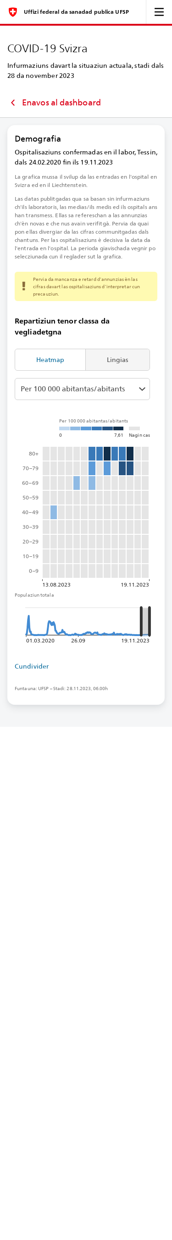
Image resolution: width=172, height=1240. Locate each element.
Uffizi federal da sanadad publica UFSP (76, 12)
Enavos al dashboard (54, 102)
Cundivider (32, 666)
